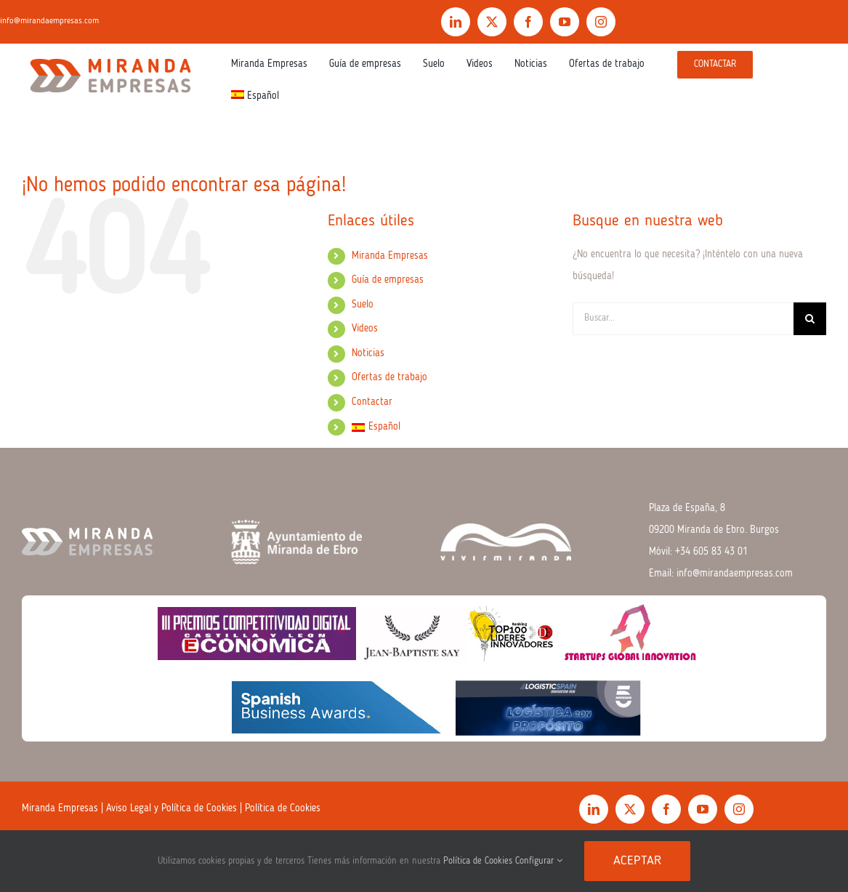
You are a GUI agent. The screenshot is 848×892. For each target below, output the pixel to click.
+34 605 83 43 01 (711, 552)
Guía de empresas (388, 280)
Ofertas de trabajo (389, 377)
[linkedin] (455, 21)
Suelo (362, 305)
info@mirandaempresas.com (735, 573)
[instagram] (600, 21)
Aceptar (637, 860)
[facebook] (528, 21)
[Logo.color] (110, 55)
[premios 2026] (424, 600)
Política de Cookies (282, 808)
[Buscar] (810, 318)
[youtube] (564, 21)
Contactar (372, 402)
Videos (365, 329)
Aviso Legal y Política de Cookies (171, 808)
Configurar (538, 861)
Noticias (368, 353)
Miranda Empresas (390, 256)
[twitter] (491, 21)
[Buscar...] (683, 318)
